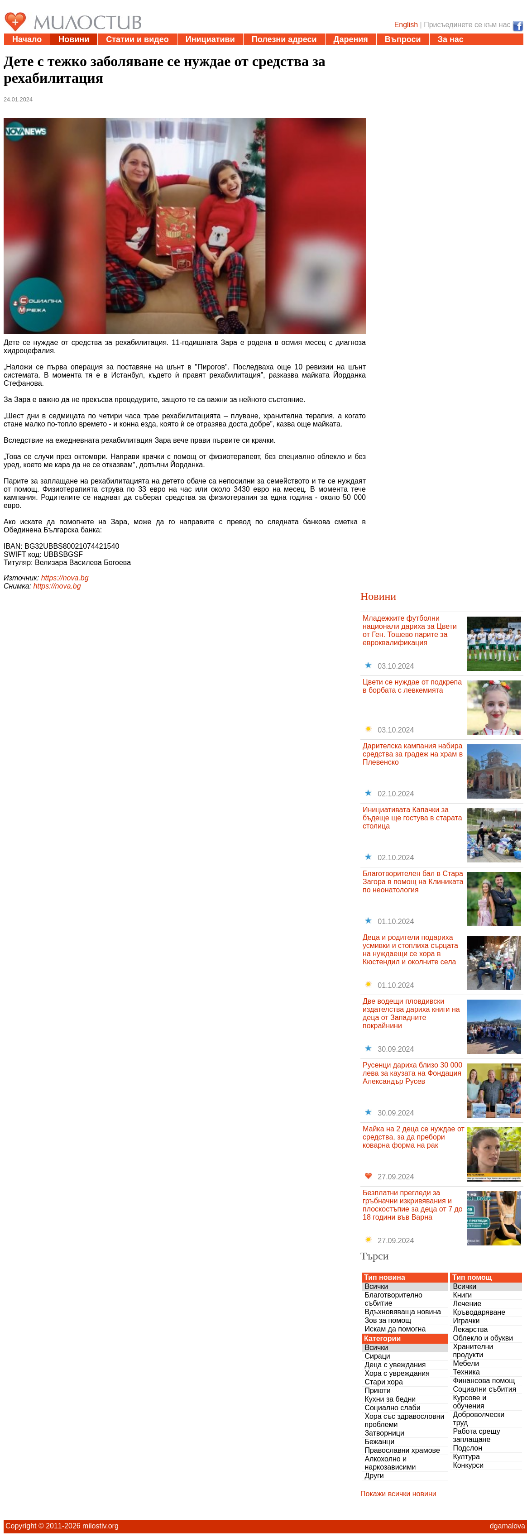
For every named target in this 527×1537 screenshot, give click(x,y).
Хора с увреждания (397, 1373)
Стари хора (383, 1382)
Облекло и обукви (483, 1338)
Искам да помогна (395, 1329)
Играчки (466, 1321)
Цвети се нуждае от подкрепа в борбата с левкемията (412, 686)
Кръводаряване (479, 1312)
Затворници (384, 1433)
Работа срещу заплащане (476, 1435)
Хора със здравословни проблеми (404, 1420)
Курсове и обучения (469, 1402)
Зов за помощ (387, 1320)
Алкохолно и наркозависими (390, 1463)
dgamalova (507, 1526)
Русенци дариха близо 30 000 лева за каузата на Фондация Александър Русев (412, 1073)
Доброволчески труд (478, 1419)
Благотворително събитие (393, 1299)
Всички (376, 1286)
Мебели (466, 1363)
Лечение (467, 1303)
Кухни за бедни (390, 1399)
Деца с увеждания (395, 1365)
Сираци (377, 1356)
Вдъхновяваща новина (402, 1312)
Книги (462, 1295)
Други (373, 1476)
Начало (27, 39)
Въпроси (403, 39)
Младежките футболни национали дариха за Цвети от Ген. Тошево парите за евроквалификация (410, 630)
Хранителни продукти (473, 1351)
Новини (73, 39)
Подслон (467, 1448)
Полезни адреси (284, 39)
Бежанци (379, 1442)
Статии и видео (137, 39)
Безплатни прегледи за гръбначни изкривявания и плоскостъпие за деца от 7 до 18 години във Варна (413, 1205)
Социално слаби (392, 1408)
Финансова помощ (484, 1380)
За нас (451, 39)
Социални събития (484, 1389)
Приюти (377, 1390)
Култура (466, 1456)
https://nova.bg (65, 578)
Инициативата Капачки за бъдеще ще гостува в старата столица (412, 818)
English (406, 25)
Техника (466, 1372)
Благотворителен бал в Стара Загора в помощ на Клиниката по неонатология (413, 882)
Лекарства (470, 1329)
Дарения (351, 39)
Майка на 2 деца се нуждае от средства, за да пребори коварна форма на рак (414, 1137)
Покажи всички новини (398, 1494)
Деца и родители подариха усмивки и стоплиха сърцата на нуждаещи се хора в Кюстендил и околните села (410, 950)
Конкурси (468, 1465)
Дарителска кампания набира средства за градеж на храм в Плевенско (413, 754)
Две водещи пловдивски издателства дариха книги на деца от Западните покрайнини (411, 1013)
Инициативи (210, 39)
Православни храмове (402, 1450)
